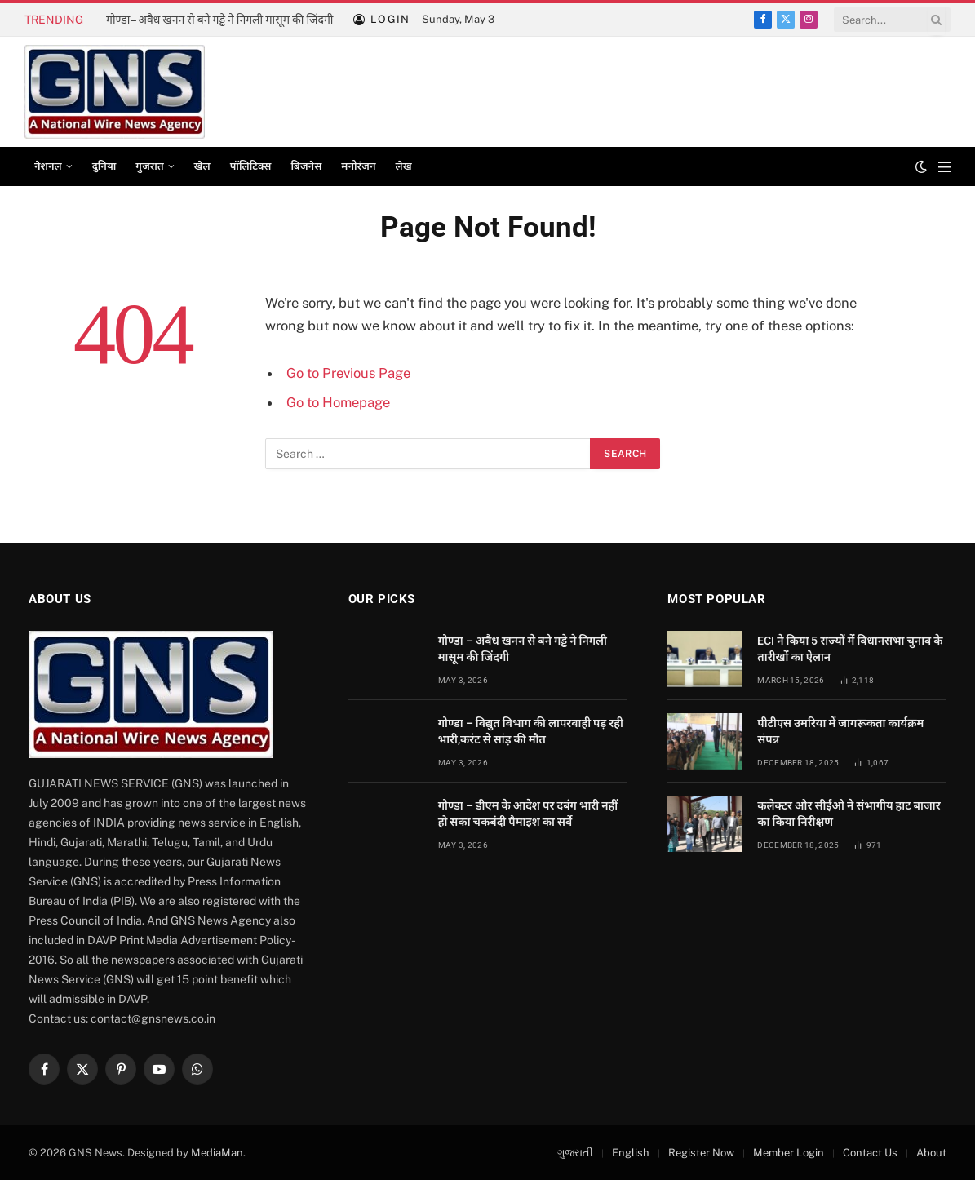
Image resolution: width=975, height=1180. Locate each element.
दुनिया (104, 166)
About (931, 1153)
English (630, 1153)
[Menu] (944, 167)
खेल (202, 166)
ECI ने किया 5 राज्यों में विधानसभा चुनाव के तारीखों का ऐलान (849, 648)
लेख (404, 166)
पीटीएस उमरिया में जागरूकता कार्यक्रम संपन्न (840, 731)
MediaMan (217, 1153)
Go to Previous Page (348, 373)
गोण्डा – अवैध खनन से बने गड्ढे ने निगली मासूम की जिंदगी (219, 19)
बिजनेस (305, 166)
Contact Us (870, 1153)
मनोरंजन (358, 166)
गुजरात (149, 166)
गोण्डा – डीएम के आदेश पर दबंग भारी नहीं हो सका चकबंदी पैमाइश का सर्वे (528, 813)
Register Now (701, 1153)
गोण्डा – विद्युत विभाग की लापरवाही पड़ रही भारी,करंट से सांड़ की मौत (530, 731)
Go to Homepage (338, 402)
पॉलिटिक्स (251, 166)
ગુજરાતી (575, 1153)
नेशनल (48, 166)
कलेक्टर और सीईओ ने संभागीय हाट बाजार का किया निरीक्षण (848, 813)
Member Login (788, 1153)
